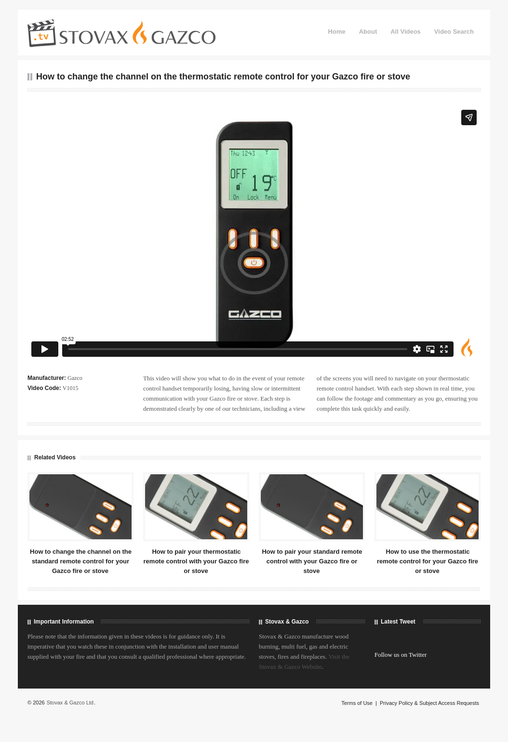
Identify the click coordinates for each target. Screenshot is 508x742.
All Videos (405, 31)
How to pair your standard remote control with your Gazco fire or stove (312, 561)
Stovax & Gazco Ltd (70, 702)
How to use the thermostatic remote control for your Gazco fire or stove (427, 561)
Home (337, 31)
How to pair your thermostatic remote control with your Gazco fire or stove (196, 561)
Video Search (454, 31)
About (368, 31)
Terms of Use (357, 703)
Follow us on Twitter (400, 654)
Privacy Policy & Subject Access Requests (429, 703)
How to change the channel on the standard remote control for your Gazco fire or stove (81, 561)
